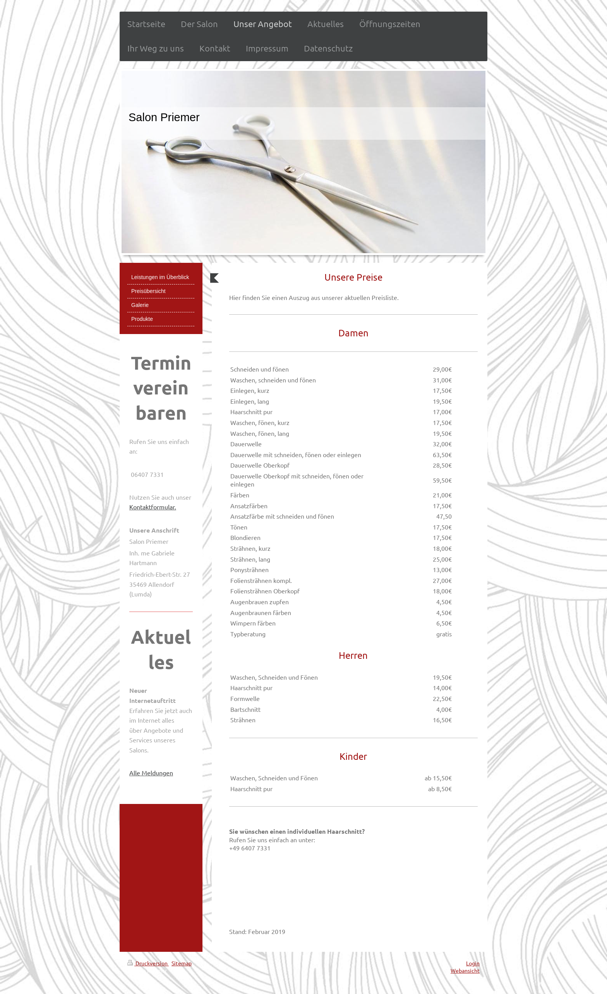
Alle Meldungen (151, 772)
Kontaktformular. (152, 507)
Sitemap (181, 963)
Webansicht (465, 970)
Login (473, 963)
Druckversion (148, 963)
